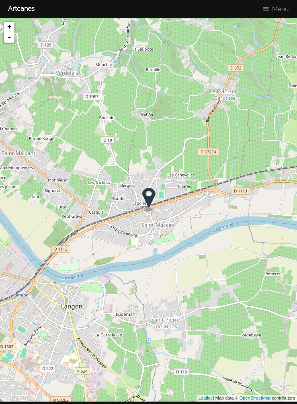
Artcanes (21, 8)
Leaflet (205, 398)
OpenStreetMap (255, 398)
